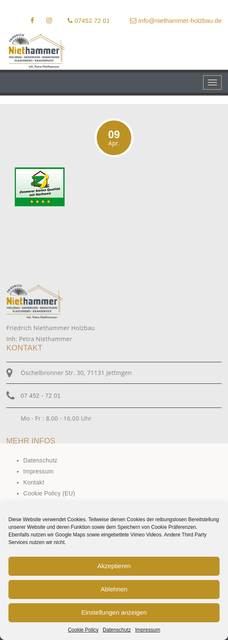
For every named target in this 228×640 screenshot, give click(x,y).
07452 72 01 (89, 20)
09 (114, 138)
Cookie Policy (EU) (49, 493)
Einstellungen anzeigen (114, 612)
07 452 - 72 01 (41, 395)
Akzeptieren (113, 565)
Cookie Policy (83, 630)
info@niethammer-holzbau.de (176, 20)
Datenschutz (117, 630)
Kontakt (33, 482)
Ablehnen (113, 589)
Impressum (147, 630)
